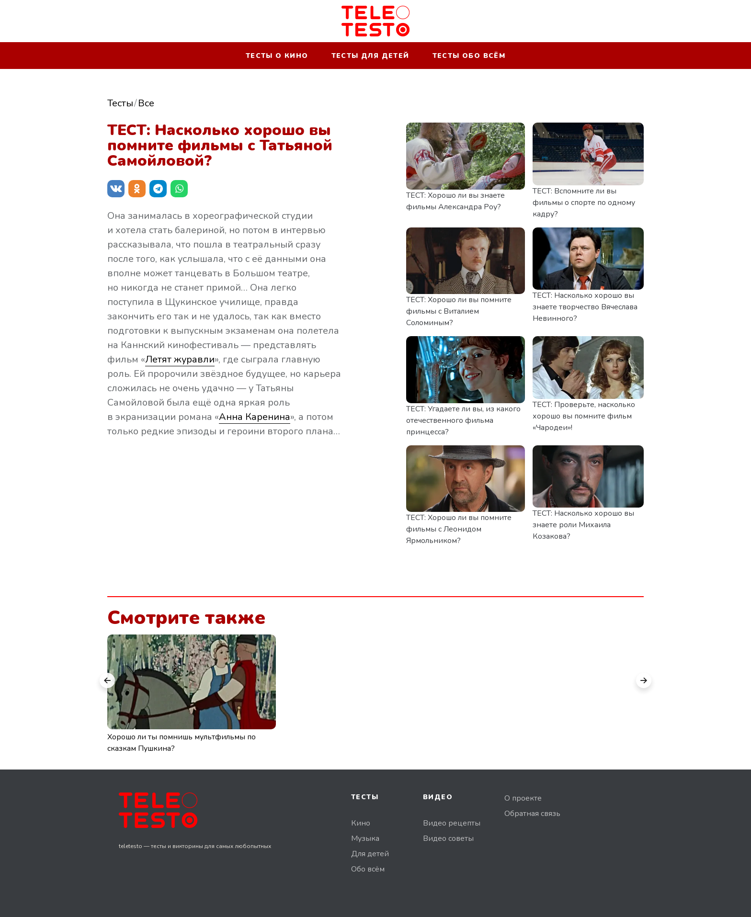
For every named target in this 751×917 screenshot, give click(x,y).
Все (146, 103)
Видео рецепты (451, 823)
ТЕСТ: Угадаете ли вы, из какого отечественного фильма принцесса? (463, 420)
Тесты (120, 103)
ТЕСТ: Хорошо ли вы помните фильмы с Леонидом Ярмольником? (459, 529)
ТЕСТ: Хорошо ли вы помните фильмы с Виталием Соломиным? (459, 311)
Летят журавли (180, 359)
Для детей (370, 854)
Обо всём (368, 869)
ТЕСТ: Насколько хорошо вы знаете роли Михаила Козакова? (583, 525)
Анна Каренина (254, 416)
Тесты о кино (277, 55)
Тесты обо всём (469, 55)
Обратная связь (532, 813)
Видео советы (448, 838)
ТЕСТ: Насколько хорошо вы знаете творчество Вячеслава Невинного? (585, 307)
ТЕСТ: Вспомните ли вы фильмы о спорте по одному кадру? (584, 202)
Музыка (365, 838)
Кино (360, 823)
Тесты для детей (370, 55)
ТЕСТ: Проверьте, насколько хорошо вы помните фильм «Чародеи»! (584, 416)
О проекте (523, 798)
